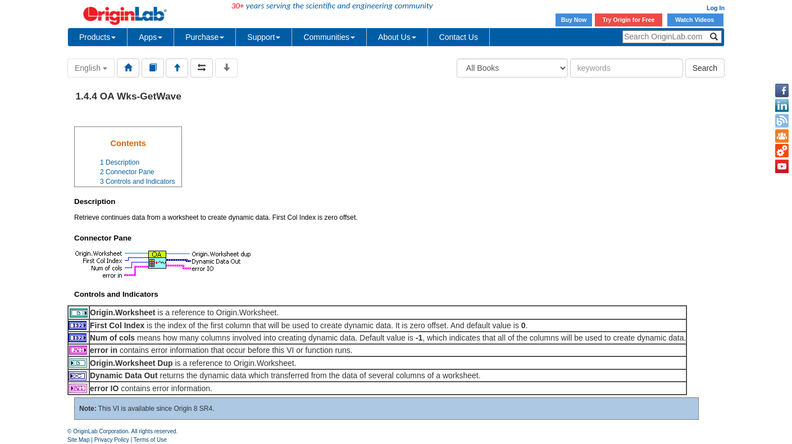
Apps (150, 37)
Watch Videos (695, 19)
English (91, 68)
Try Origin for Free (629, 19)
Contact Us (458, 37)
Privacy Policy (111, 440)
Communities (329, 37)
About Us (397, 37)
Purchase (204, 37)
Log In (716, 7)
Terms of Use (150, 440)
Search (705, 68)
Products (97, 37)
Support (263, 37)
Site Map (78, 440)
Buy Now (574, 19)
